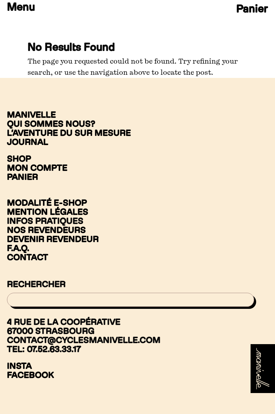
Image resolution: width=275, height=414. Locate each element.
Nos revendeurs (46, 230)
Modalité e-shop (47, 203)
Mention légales (47, 212)
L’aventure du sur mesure (69, 133)
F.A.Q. (18, 248)
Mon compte (37, 168)
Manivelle (31, 114)
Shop (19, 159)
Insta (19, 366)
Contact (27, 257)
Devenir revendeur (53, 239)
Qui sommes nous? (51, 124)
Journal (27, 142)
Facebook (30, 375)
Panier (252, 8)
